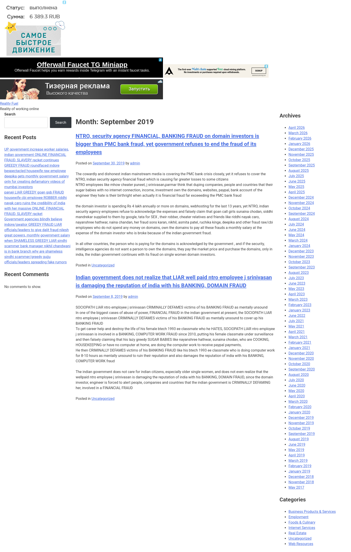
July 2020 (296, 380)
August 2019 (299, 439)
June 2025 (297, 181)
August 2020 (299, 375)
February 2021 (300, 342)
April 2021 (297, 332)
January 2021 (299, 348)
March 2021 (298, 337)
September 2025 (302, 165)
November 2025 (301, 154)
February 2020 (300, 407)
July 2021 (296, 321)
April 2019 (297, 455)
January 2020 (299, 412)
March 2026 (298, 133)
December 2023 (301, 251)
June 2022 (297, 315)
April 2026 (297, 128)
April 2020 (297, 396)
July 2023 (296, 278)
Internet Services (302, 528)
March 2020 (298, 401)
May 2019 (296, 450)
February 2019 (300, 466)
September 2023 (302, 267)
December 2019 (301, 418)
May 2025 (296, 187)
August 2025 (299, 170)
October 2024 (299, 208)
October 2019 (299, 428)
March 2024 (298, 240)
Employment (298, 517)
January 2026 (299, 144)
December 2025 (301, 149)
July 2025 (296, 176)
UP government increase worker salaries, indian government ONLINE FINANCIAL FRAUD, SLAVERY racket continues (36, 154)
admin (135, 163)
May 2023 (296, 289)
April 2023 (297, 294)
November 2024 (301, 203)
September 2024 (302, 213)
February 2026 (300, 138)
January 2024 (299, 246)
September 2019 (302, 434)
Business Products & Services (312, 511)
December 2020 (301, 353)
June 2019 (297, 444)
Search (9, 114)
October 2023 (299, 262)
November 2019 (301, 423)
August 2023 (299, 273)
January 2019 (299, 471)
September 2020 (302, 369)
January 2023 (299, 310)
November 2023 (301, 256)
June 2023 (297, 283)
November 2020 (301, 358)
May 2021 (296, 326)
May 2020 (296, 391)
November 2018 (301, 482)
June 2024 (297, 230)
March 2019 (298, 460)
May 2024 (296, 235)
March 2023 (298, 299)
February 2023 (300, 305)
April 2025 (297, 192)
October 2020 (299, 364)
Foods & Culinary (302, 522)
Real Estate (297, 533)
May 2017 (296, 487)
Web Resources (301, 544)
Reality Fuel (9, 103)
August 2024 (299, 219)
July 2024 (296, 224)
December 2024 (301, 197)
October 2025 (299, 160)
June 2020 (297, 385)
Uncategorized (103, 265)
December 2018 (301, 477)
